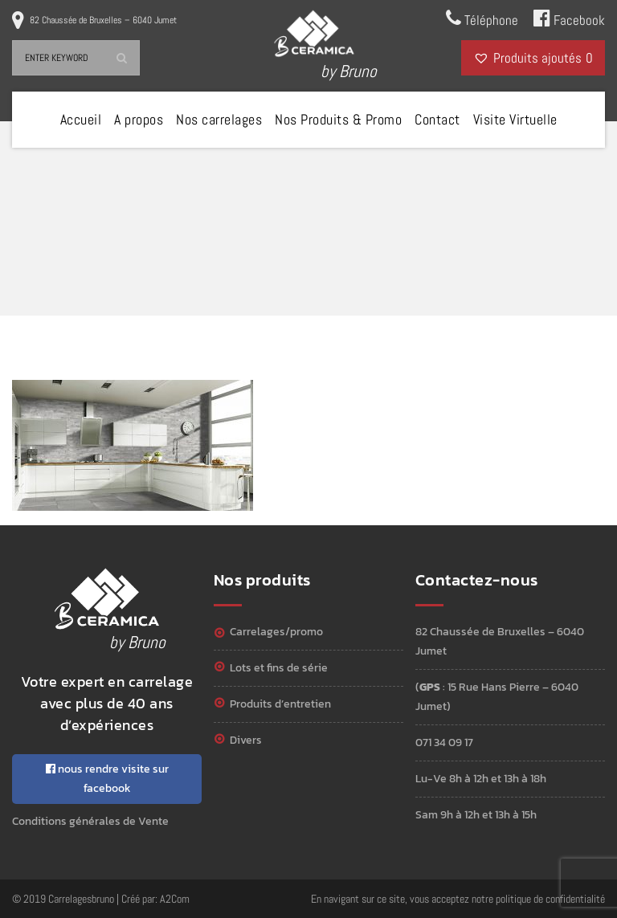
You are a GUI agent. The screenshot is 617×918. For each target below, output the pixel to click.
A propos (138, 119)
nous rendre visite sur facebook (107, 779)
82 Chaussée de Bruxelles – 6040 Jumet (103, 20)
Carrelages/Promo (276, 631)
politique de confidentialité (550, 898)
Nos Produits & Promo (338, 119)
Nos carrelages (219, 119)
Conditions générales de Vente (90, 821)
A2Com (175, 898)
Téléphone (482, 18)
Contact (437, 119)
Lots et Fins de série (279, 667)
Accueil (81, 119)
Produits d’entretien (280, 704)
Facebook (569, 18)
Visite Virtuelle (515, 119)
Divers (246, 740)
